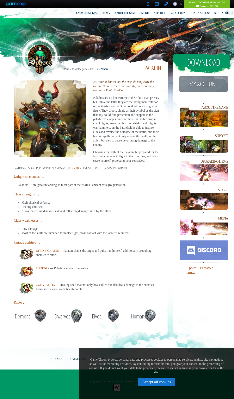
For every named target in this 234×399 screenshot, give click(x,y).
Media (145, 13)
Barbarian (20, 168)
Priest (87, 168)
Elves (96, 316)
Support (159, 13)
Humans (138, 316)
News (106, 13)
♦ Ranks (56, 358)
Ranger (97, 168)
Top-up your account (204, 13)
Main (66, 69)
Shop (225, 13)
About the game (125, 13)
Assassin (110, 168)
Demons (22, 316)
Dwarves (62, 316)
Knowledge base (87, 13)
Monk (46, 168)
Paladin (76, 168)
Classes (94, 69)
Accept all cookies (156, 382)
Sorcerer (34, 168)
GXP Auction (177, 13)
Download (203, 62)
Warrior (123, 168)
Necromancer (61, 168)
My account (203, 83)
